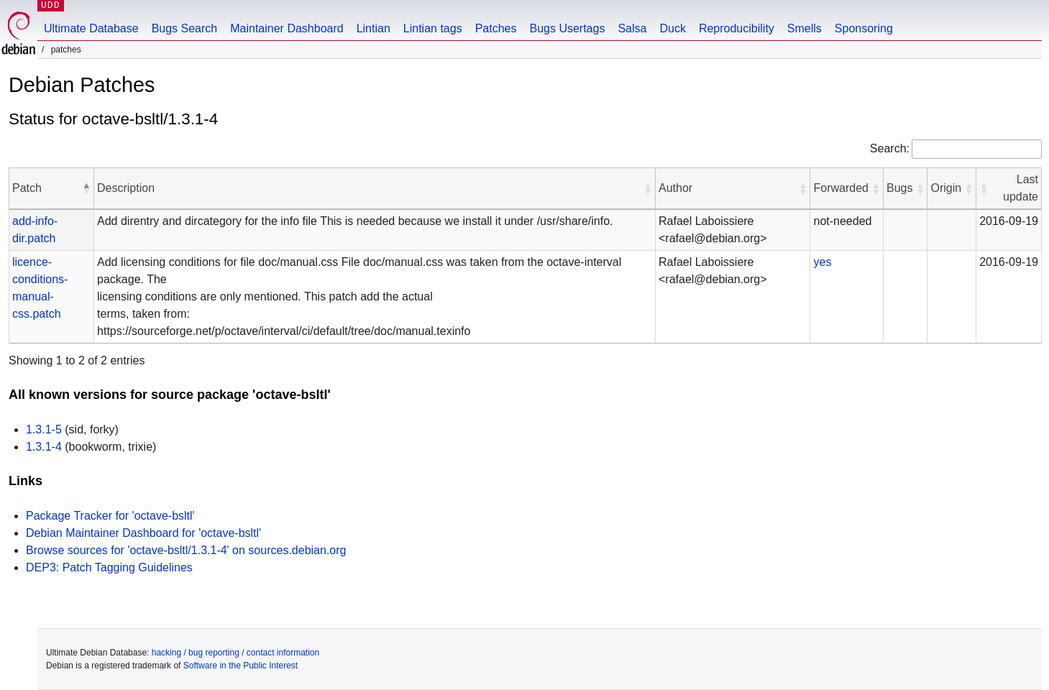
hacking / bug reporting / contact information (235, 653)
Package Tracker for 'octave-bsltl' (110, 516)
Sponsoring (864, 28)
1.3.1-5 (44, 429)
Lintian (373, 28)
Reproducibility (736, 28)
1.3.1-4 (44, 447)
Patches (496, 28)
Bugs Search (185, 28)
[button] (86, 188)
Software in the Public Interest (240, 666)
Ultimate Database (91, 28)
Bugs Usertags (567, 28)
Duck (672, 28)
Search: (890, 148)
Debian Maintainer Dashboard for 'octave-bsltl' (143, 533)
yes (822, 262)
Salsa (632, 28)
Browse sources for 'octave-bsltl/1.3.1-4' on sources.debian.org (186, 550)
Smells (804, 28)
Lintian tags (432, 28)
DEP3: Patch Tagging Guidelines (109, 567)
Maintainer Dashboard (286, 28)
